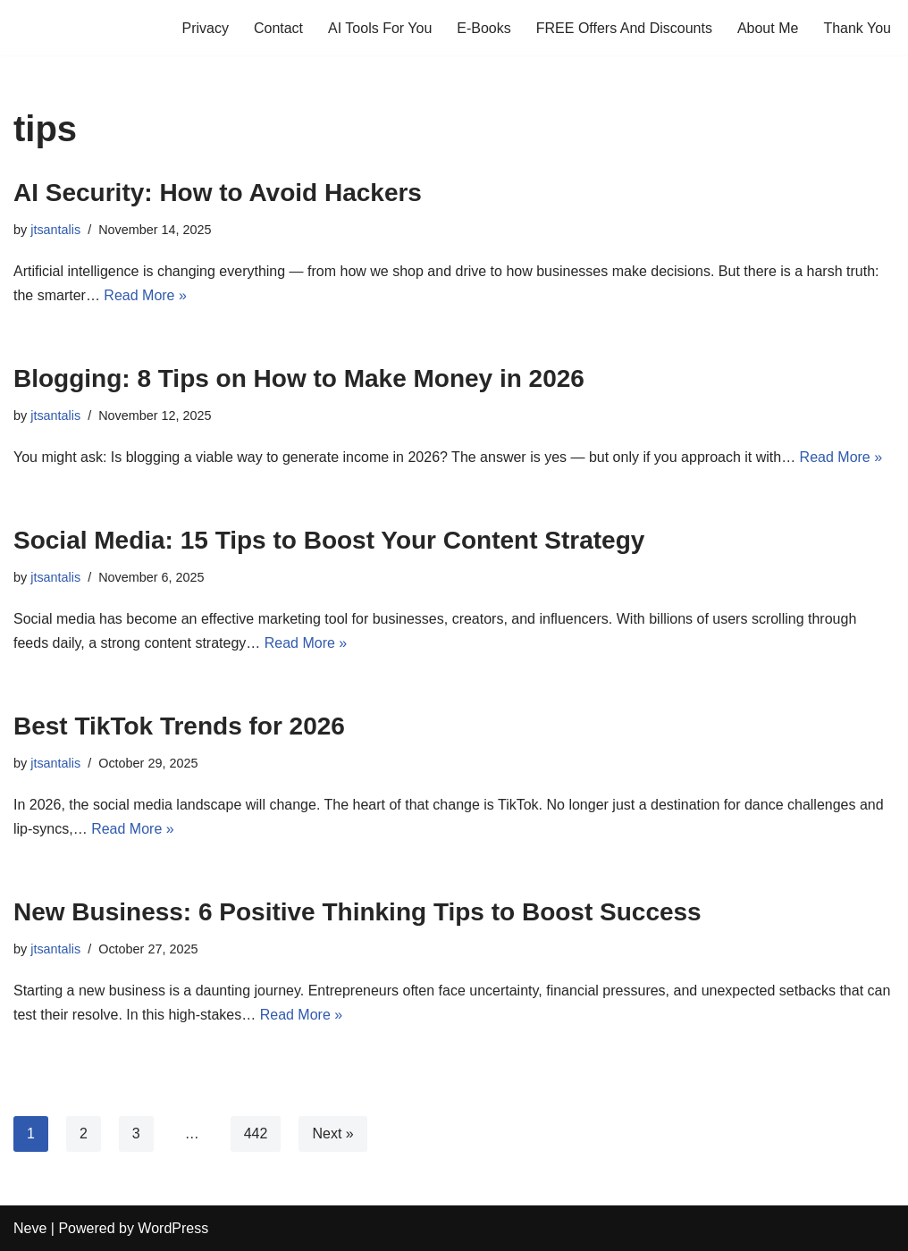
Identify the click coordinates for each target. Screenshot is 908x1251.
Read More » (145, 295)
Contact (278, 28)
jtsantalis (55, 229)
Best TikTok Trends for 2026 (179, 726)
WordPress (173, 1228)
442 (256, 1133)
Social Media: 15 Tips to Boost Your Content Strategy (328, 540)
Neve (29, 1228)
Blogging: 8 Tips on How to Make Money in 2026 (298, 378)
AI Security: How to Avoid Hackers (217, 192)
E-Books (483, 28)
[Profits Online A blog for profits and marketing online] (67, 27)
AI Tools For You (380, 28)
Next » (332, 1133)
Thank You (857, 28)
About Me (767, 28)
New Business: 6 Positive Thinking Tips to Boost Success (357, 912)
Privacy (204, 28)
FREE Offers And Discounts (624, 28)
